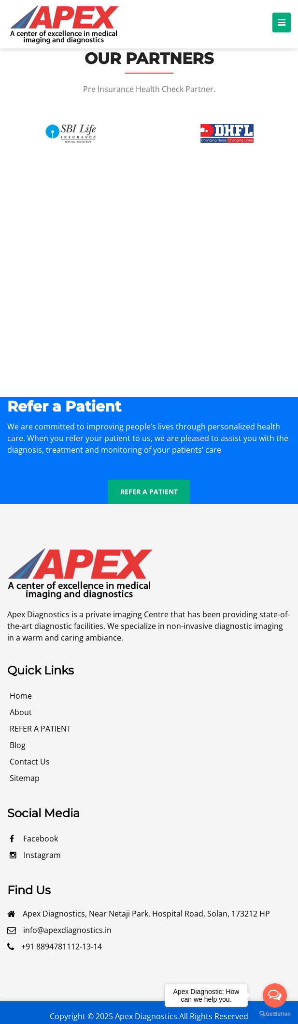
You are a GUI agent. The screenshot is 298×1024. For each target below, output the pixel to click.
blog (18, 745)
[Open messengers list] (275, 995)
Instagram (35, 855)
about (21, 712)
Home (21, 695)
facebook (34, 838)
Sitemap (25, 778)
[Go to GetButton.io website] (274, 1014)
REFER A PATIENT (149, 491)
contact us (30, 761)
